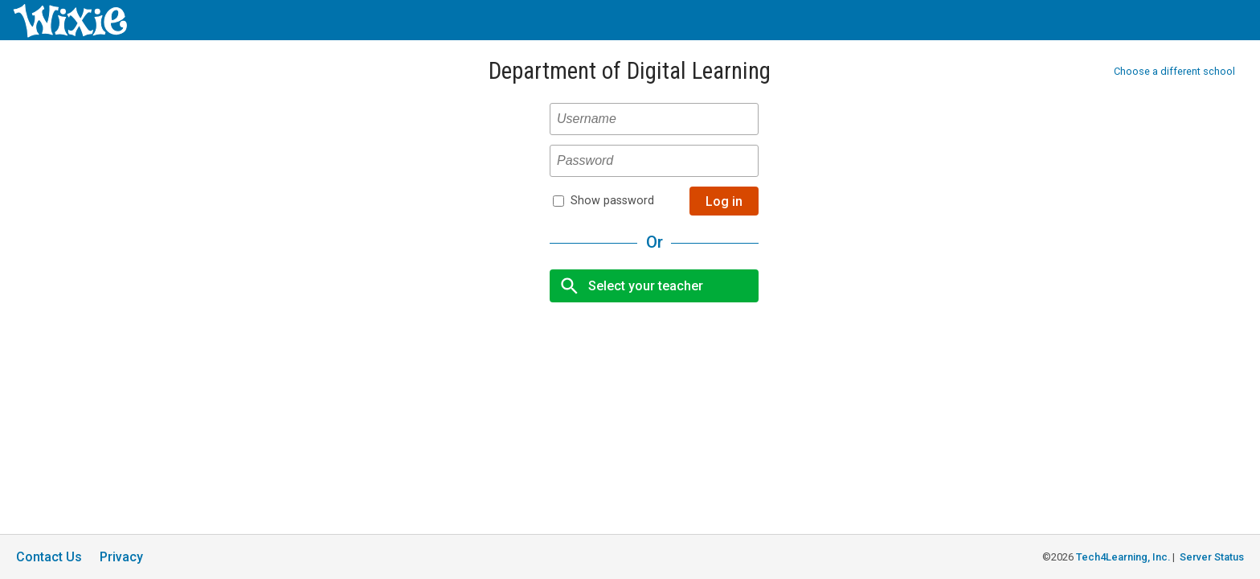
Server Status (1212, 557)
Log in (724, 201)
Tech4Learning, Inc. (1123, 557)
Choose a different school (1174, 71)
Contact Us (49, 557)
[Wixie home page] (70, 33)
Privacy (121, 557)
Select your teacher (627, 286)
